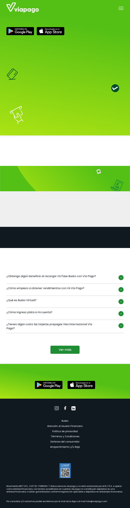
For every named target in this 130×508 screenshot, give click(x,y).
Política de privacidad (65, 431)
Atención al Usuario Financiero (65, 426)
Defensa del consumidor (65, 441)
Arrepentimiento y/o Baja (65, 447)
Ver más (65, 350)
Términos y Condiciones (65, 436)
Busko (65, 421)
